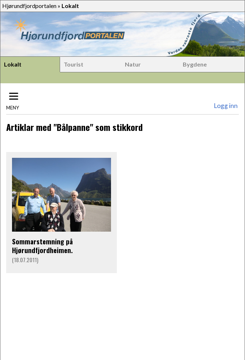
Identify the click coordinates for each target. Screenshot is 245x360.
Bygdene (195, 64)
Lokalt (12, 64)
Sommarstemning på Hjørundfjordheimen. (42, 245)
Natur (133, 64)
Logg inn (226, 105)
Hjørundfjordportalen (29, 5)
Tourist (73, 64)
